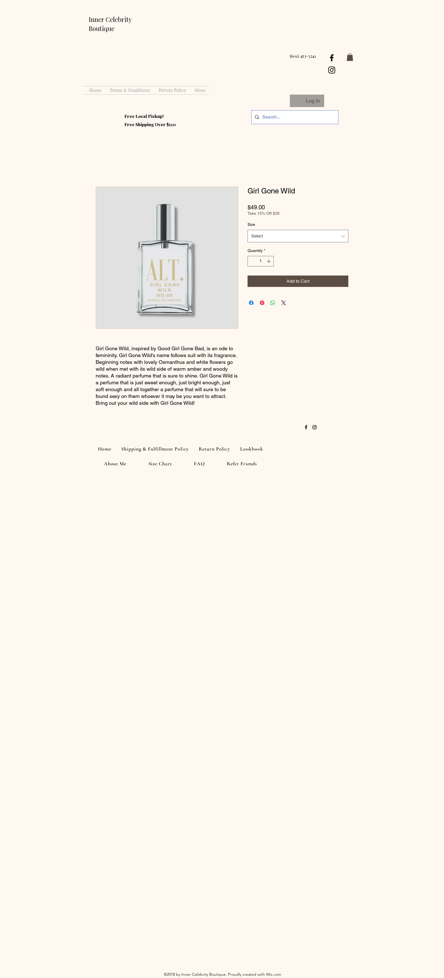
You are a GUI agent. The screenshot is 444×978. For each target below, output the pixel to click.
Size (251, 224)
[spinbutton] (260, 261)
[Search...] (294, 117)
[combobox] (298, 236)
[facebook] (331, 57)
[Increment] (269, 261)
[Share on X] (283, 302)
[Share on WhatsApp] (272, 302)
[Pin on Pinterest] (262, 302)
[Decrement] (251, 261)
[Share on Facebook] (251, 302)
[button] (350, 57)
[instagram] (331, 70)
